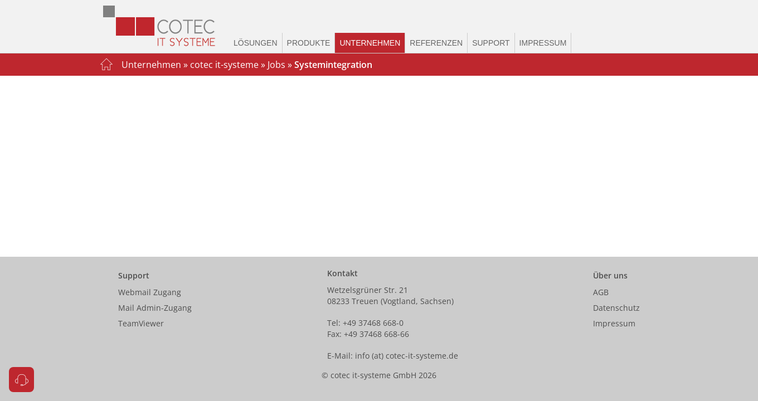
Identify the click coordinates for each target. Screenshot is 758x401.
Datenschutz (616, 307)
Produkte (309, 42)
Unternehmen (369, 42)
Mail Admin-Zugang (155, 307)
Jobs (276, 64)
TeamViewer (141, 323)
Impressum (543, 42)
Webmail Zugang (149, 292)
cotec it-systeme (224, 64)
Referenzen (436, 42)
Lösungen (256, 42)
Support (490, 42)
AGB (601, 292)
